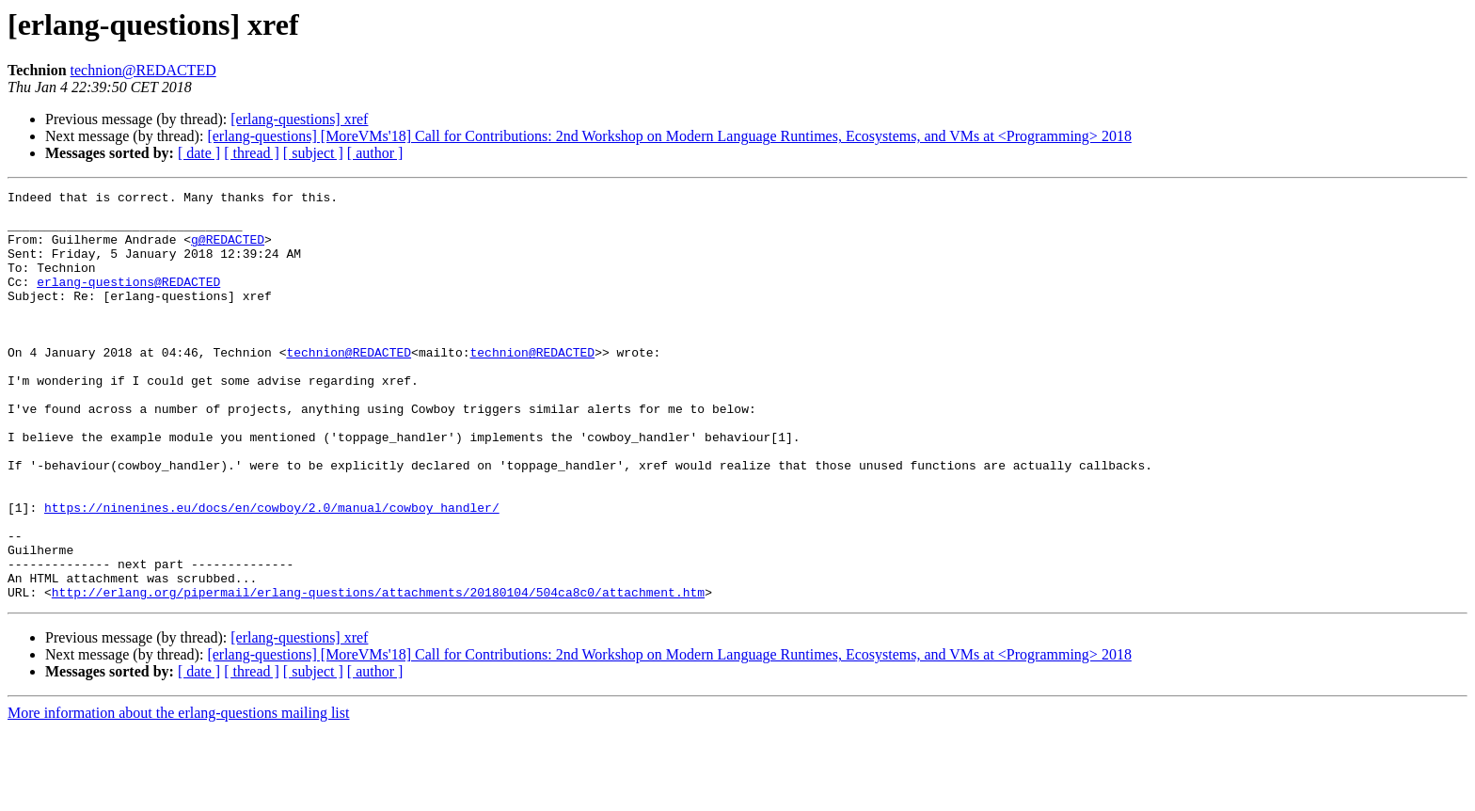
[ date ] (199, 153)
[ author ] (375, 153)
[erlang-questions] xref (299, 119)
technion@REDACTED (143, 70)
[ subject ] (313, 153)
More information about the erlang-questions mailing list (178, 795)
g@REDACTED (227, 250)
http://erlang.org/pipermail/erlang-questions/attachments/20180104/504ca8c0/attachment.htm (378, 673)
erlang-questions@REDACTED (128, 301)
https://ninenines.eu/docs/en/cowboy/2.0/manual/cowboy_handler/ (272, 572)
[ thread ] (251, 153)
